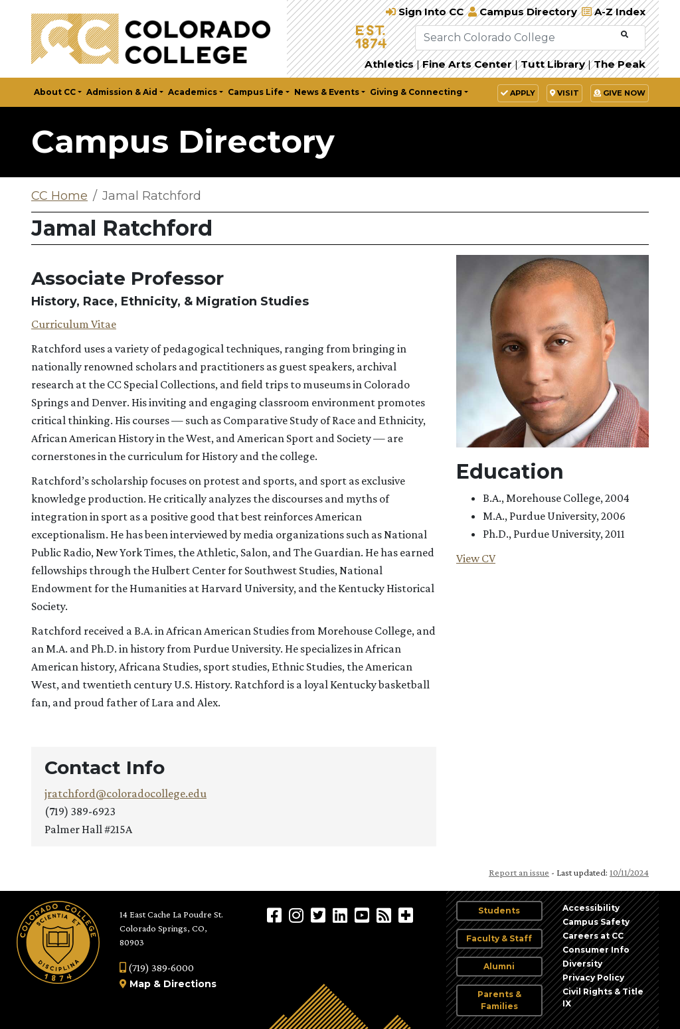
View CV (475, 558)
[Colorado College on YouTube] (364, 914)
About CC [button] (55, 92)
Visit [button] (564, 93)
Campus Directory (183, 141)
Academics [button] (192, 92)
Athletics (389, 64)
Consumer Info (596, 950)
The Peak (619, 64)
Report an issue (519, 872)
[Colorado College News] (385, 914)
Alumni (499, 966)
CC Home (59, 196)
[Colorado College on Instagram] (298, 914)
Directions (189, 984)
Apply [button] (518, 93)
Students (499, 910)
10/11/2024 (629, 872)
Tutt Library (553, 64)
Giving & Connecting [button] (416, 92)
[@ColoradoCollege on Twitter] (320, 914)
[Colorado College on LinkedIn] (342, 914)
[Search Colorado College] (517, 38)
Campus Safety (596, 922)
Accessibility (591, 908)
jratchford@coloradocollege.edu (125, 793)
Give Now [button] (619, 93)
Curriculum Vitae (73, 324)
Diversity (582, 964)
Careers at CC (593, 936)
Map (140, 984)
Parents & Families (499, 1000)
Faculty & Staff (499, 938)
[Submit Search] (625, 35)
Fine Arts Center (467, 64)
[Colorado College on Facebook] (276, 914)
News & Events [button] (326, 92)
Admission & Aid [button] (121, 92)
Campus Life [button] (256, 92)
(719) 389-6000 (157, 967)
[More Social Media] (405, 914)
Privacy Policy (593, 978)
